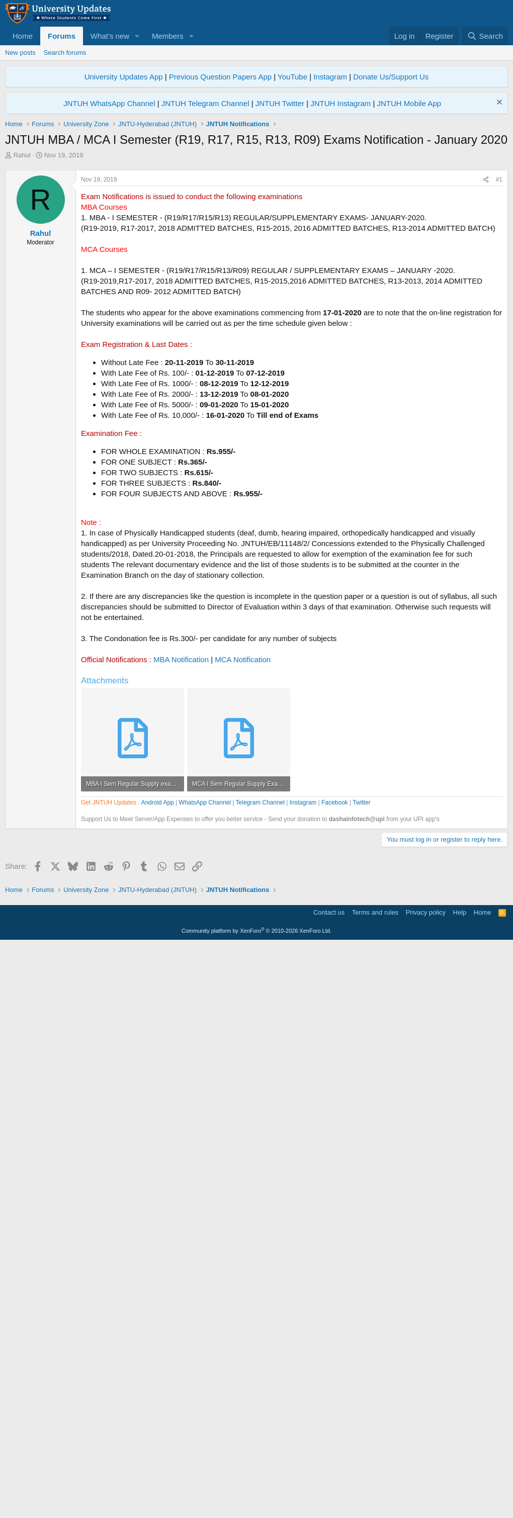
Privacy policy (426, 1485)
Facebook (334, 1089)
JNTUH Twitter (279, 103)
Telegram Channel (260, 1089)
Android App (157, 1089)
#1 (499, 320)
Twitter (361, 1089)
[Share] (485, 320)
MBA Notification (181, 800)
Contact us (329, 1485)
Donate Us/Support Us (391, 76)
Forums (61, 36)
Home (23, 36)
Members (168, 36)
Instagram (330, 76)
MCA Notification (243, 800)
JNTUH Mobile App (409, 103)
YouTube (292, 76)
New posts (20, 52)
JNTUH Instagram (340, 103)
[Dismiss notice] (498, 103)
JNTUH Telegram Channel (205, 103)
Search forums (65, 52)
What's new (110, 36)
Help (460, 1485)
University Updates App (123, 76)
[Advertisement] (256, 235)
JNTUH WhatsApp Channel (109, 103)
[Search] (485, 36)
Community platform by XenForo (256, 1504)
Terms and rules (375, 1485)
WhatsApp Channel (205, 1089)
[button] (137, 36)
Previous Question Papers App (220, 76)
